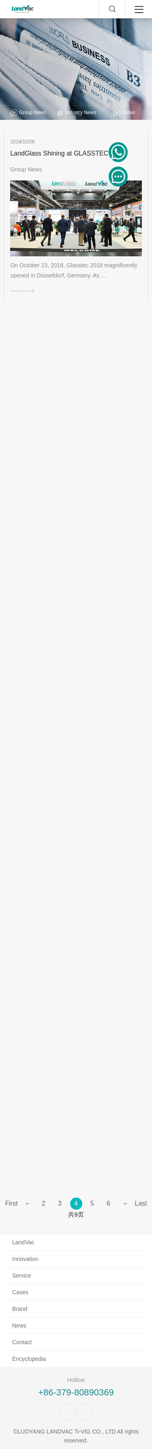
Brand (19, 1309)
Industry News (76, 113)
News (19, 1325)
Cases (20, 1292)
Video (124, 113)
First (11, 1203)
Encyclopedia (29, 1359)
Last (141, 1203)
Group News (28, 113)
